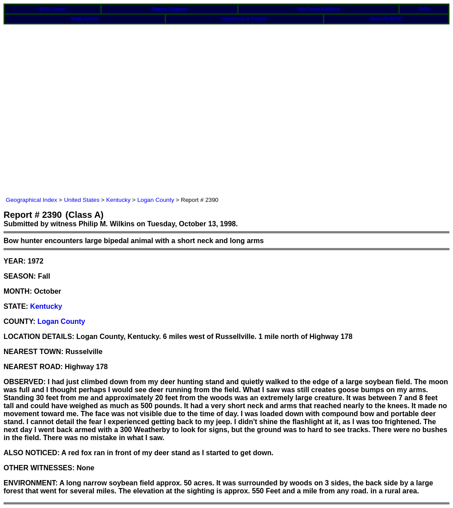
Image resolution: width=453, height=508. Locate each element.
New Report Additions (318, 9)
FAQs (423, 9)
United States (81, 200)
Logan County (155, 200)
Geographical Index (31, 200)
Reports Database (169, 9)
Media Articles (85, 18)
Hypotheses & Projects (244, 18)
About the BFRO (386, 18)
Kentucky (118, 200)
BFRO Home (52, 9)
